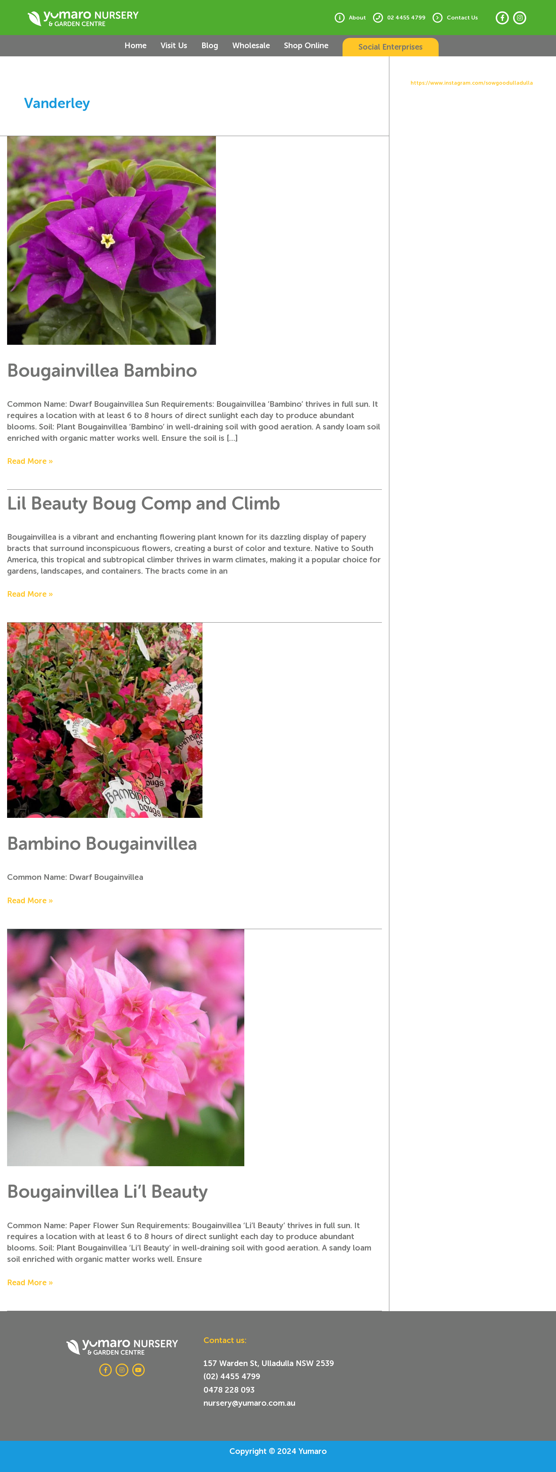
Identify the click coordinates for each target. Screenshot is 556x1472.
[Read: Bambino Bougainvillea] (104, 718)
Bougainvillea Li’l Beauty (118, 1191)
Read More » (30, 461)
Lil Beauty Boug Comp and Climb (158, 502)
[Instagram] (519, 17)
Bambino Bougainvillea (112, 843)
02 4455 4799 (410, 18)
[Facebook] (502, 17)
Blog (206, 45)
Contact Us (463, 18)
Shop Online (289, 45)
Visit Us (176, 45)
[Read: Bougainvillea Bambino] (111, 238)
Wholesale (241, 45)
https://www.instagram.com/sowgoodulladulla (472, 83)
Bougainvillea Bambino (112, 370)
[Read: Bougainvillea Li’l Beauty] (125, 1045)
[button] (375, 47)
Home (144, 45)
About (364, 18)
